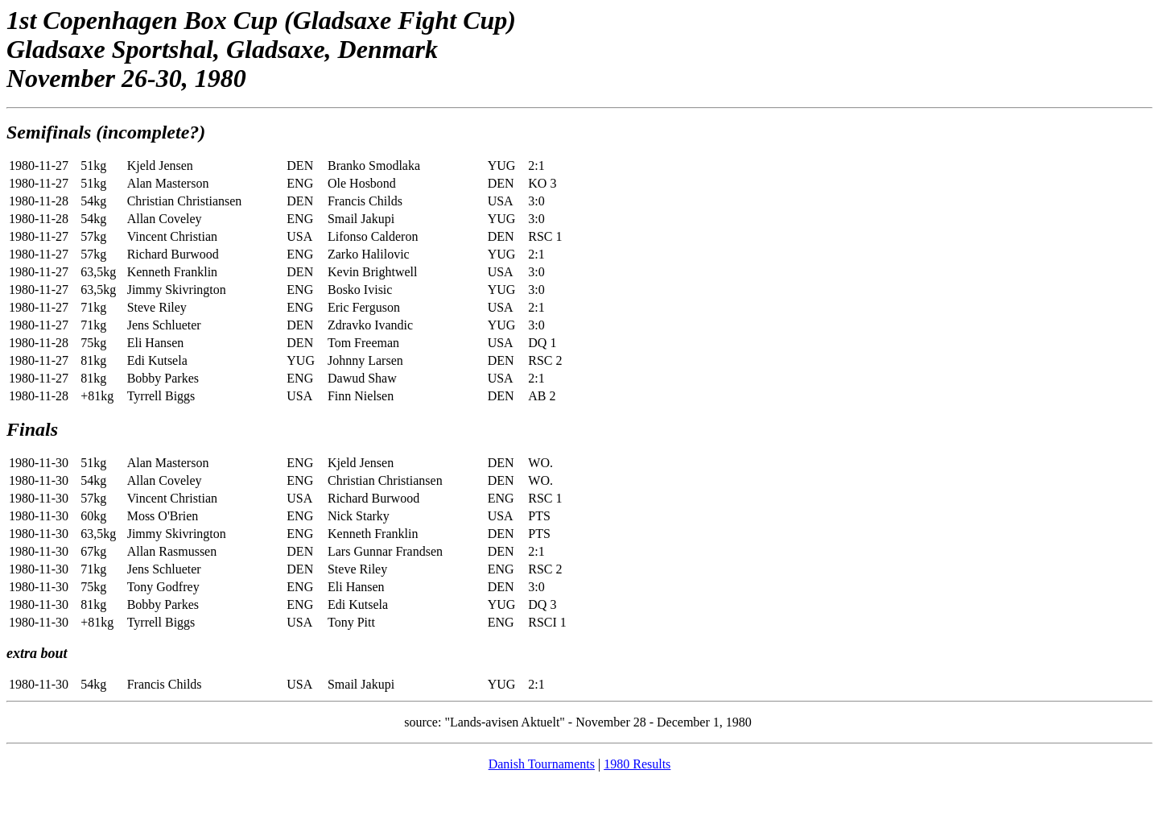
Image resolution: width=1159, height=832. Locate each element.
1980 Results (637, 764)
